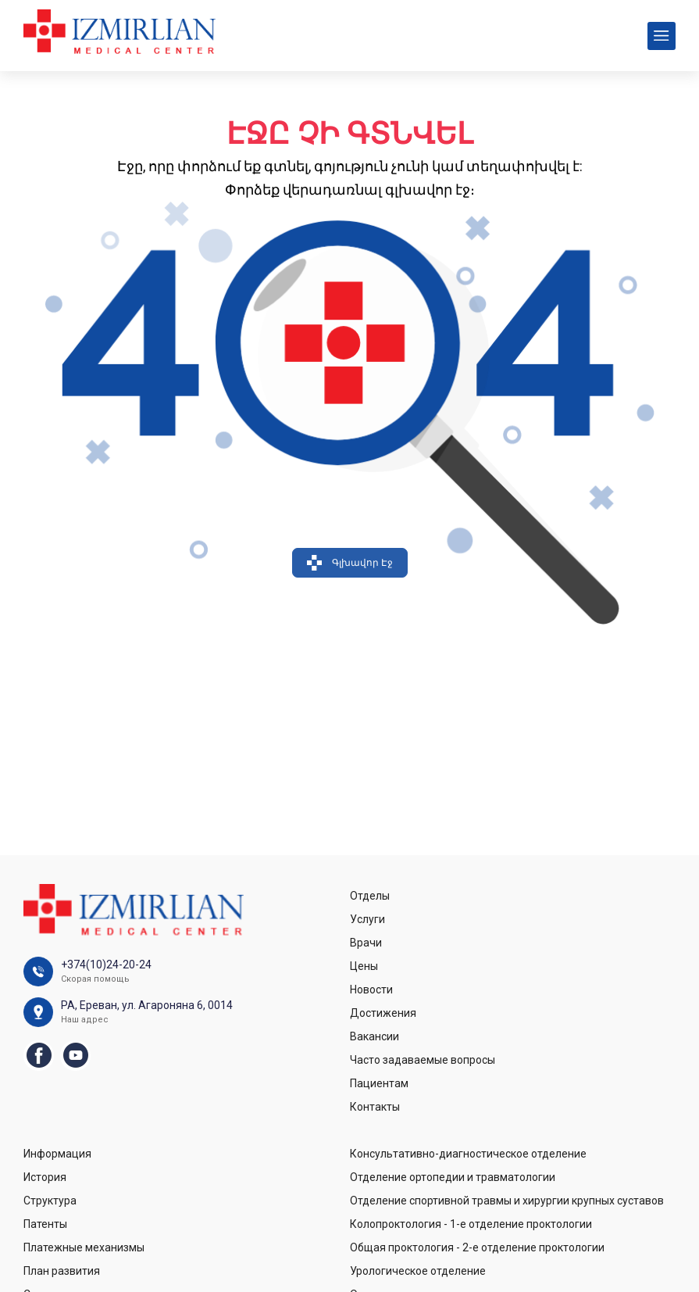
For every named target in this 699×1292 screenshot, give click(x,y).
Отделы (370, 895)
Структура (50, 1200)
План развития (61, 1271)
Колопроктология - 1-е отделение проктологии (471, 1224)
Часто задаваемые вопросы (422, 1060)
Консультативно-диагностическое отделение (468, 1153)
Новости (371, 989)
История (44, 1177)
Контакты (375, 1107)
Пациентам (379, 1083)
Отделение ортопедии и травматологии (452, 1177)
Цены (364, 966)
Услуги (367, 919)
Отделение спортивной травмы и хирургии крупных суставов (507, 1200)
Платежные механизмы (83, 1247)
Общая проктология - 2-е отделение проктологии (477, 1247)
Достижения (383, 1013)
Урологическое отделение (418, 1271)
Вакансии (374, 1036)
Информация (57, 1153)
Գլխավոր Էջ (350, 563)
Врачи (366, 942)
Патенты (45, 1224)
